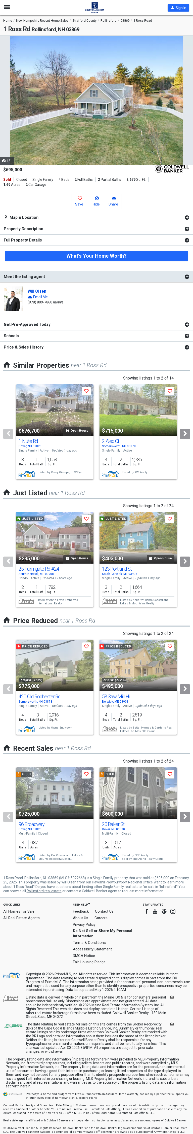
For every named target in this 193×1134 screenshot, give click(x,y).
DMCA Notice (84, 955)
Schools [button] (11, 335)
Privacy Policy (84, 924)
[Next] (185, 434)
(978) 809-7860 (40, 302)
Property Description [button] (23, 228)
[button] (178, 8)
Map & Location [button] (21, 217)
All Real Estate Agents (21, 918)
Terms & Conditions (89, 942)
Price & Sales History (23, 347)
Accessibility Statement (92, 949)
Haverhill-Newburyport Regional (117, 882)
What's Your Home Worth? (96, 256)
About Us (80, 918)
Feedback (81, 911)
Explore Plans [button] (88, 1097)
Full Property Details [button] (23, 240)
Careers (101, 918)
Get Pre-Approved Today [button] (27, 324)
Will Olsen (37, 291)
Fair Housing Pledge (89, 962)
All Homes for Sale (18, 911)
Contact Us (104, 911)
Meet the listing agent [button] (24, 276)
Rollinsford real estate (44, 891)
